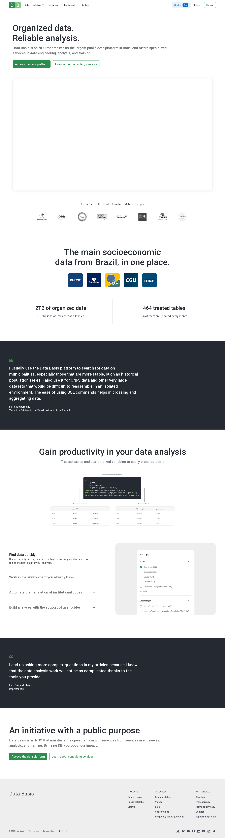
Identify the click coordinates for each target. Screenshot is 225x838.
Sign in (197, 5)
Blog (157, 807)
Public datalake (136, 802)
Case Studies (162, 811)
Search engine (135, 797)
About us (200, 797)
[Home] (15, 5)
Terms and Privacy (205, 807)
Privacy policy (48, 831)
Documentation (163, 797)
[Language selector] (64, 831)
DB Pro (131, 807)
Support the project (206, 816)
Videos (158, 802)
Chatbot (181, 5)
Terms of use (34, 831)
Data (27, 5)
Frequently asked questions (169, 816)
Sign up (209, 5)
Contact (85, 5)
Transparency (203, 802)
